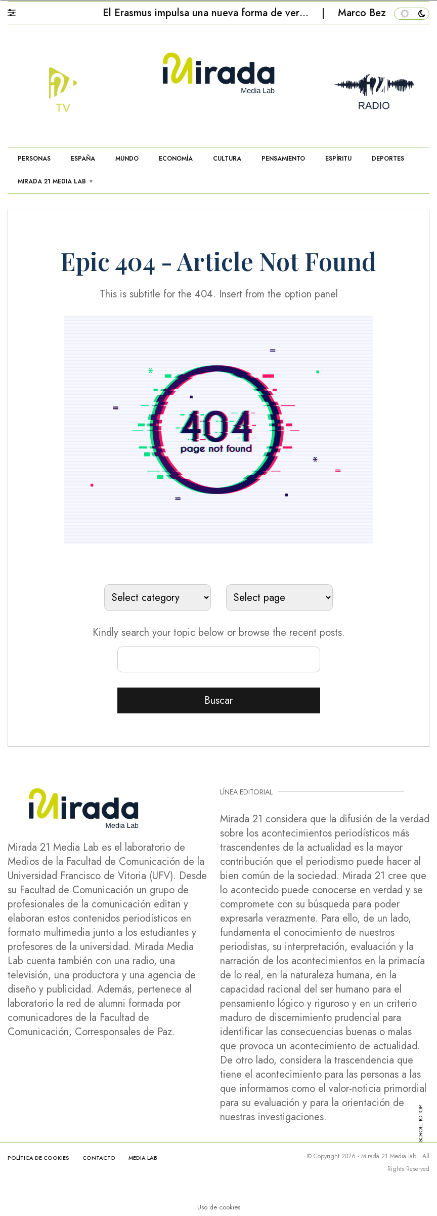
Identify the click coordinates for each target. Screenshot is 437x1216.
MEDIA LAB (142, 1158)
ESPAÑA (83, 158)
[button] (16, 10)
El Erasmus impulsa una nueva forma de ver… (207, 13)
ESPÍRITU (338, 158)
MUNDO (127, 158)
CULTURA (227, 158)
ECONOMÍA (176, 158)
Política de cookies (38, 1158)
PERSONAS (34, 158)
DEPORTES (388, 158)
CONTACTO (98, 1158)
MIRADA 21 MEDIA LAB (52, 181)
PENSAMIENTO (283, 158)
